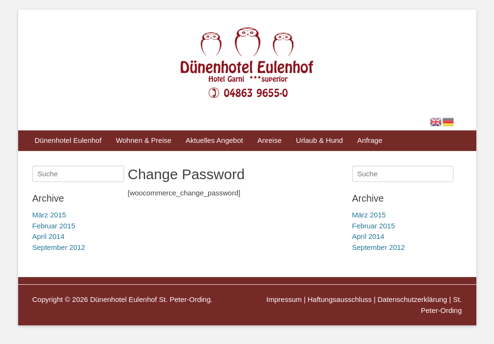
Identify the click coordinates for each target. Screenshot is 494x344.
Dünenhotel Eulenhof (68, 140)
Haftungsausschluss (340, 299)
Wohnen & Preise (143, 140)
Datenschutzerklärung (412, 299)
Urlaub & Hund (319, 140)
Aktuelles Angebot (214, 140)
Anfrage (369, 140)
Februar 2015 (373, 226)
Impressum (284, 299)
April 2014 (368, 236)
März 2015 (369, 215)
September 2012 (378, 247)
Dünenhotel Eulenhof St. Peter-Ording (150, 299)
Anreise (269, 140)
